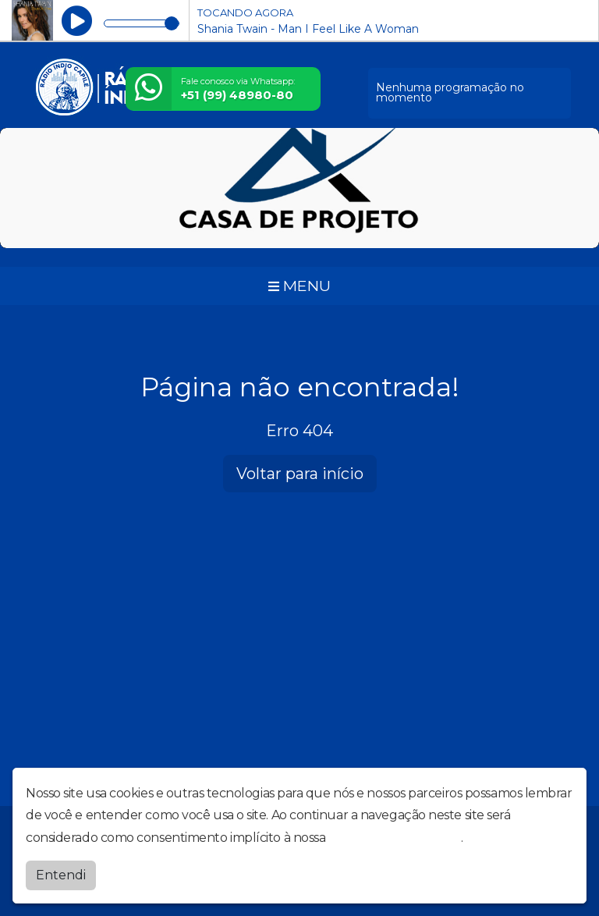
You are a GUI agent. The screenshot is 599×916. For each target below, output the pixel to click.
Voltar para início (299, 473)
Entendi (61, 875)
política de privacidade (394, 837)
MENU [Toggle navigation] (299, 285)
